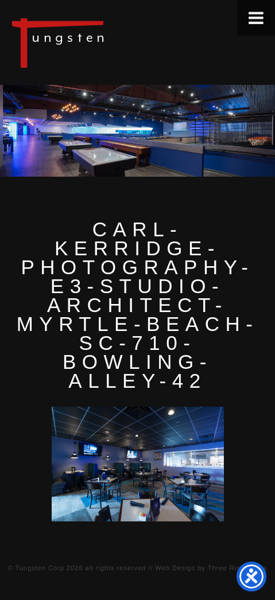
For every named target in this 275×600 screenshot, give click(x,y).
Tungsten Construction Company (97, 42)
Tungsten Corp (40, 567)
